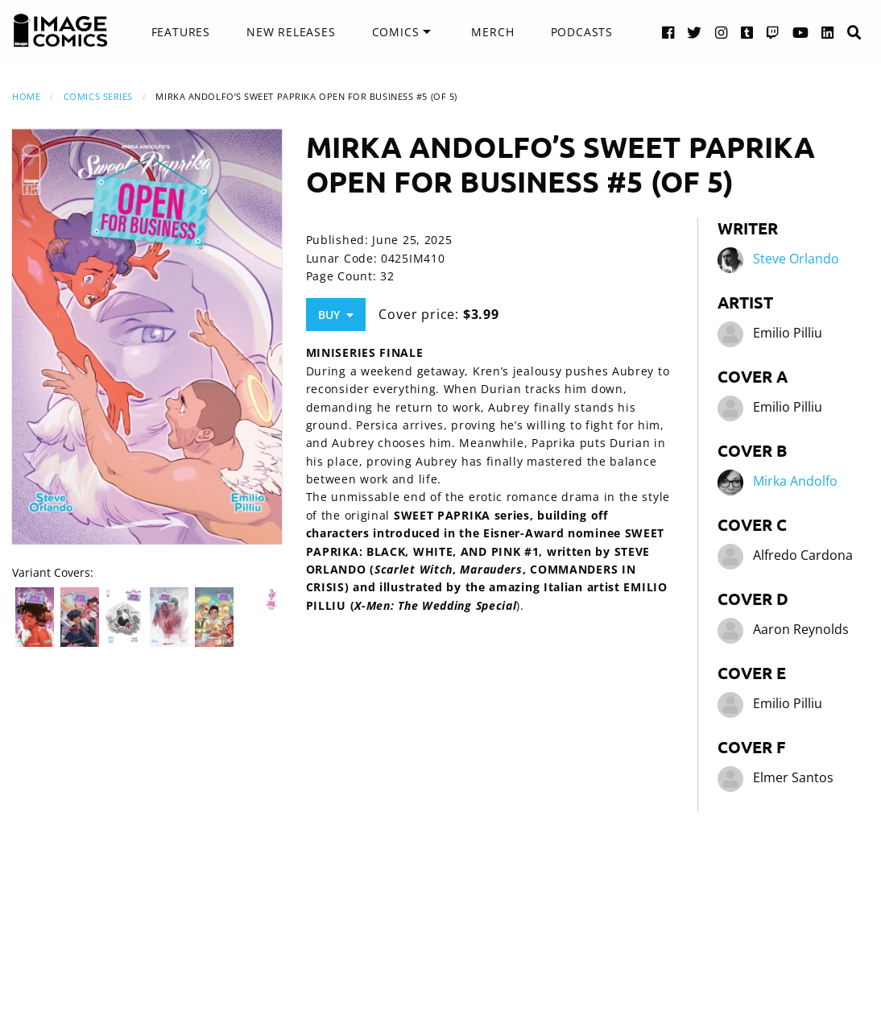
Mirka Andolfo (795, 482)
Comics (396, 31)
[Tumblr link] (747, 31)
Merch (492, 31)
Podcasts (582, 31)
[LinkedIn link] (827, 31)
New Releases (291, 31)
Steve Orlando (796, 259)
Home (26, 96)
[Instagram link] (721, 31)
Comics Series (98, 96)
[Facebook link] (668, 31)
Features (180, 31)
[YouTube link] (800, 31)
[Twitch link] (773, 31)
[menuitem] (180, 32)
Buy (336, 314)
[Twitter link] (694, 31)
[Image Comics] (60, 30)
